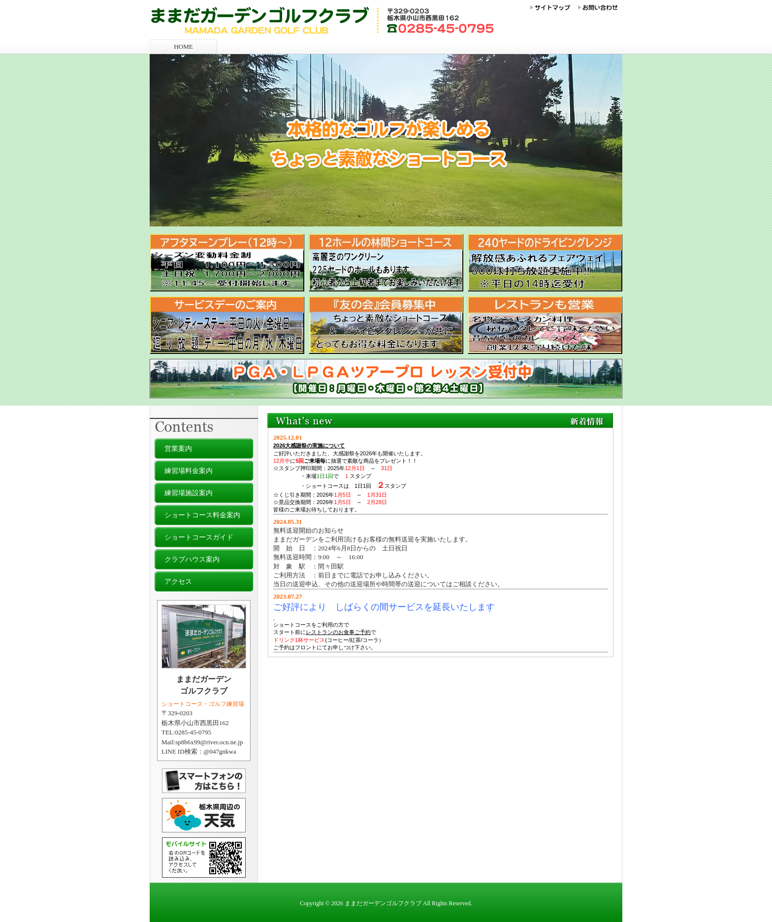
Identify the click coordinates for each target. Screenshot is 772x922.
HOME (183, 46)
